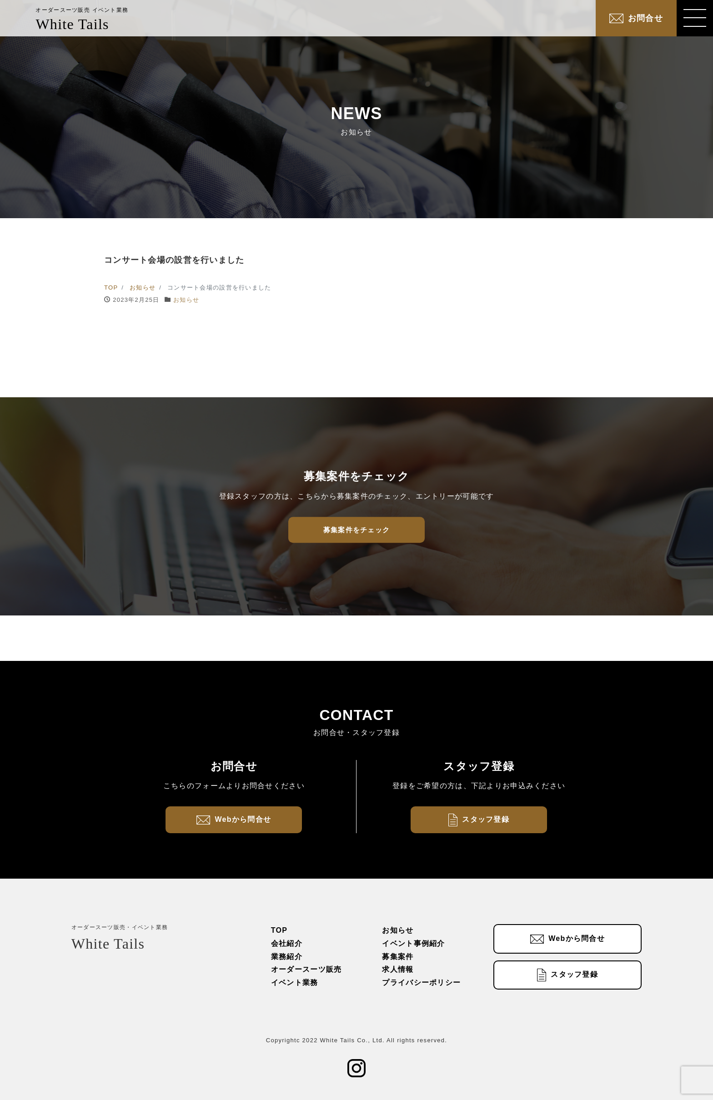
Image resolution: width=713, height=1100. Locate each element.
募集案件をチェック (356, 530)
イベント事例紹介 (413, 943)
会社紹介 (286, 943)
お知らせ (186, 299)
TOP (279, 930)
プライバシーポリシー (421, 982)
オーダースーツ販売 (306, 969)
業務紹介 (286, 956)
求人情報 (397, 969)
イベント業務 (294, 982)
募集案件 (397, 956)
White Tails (81, 19)
